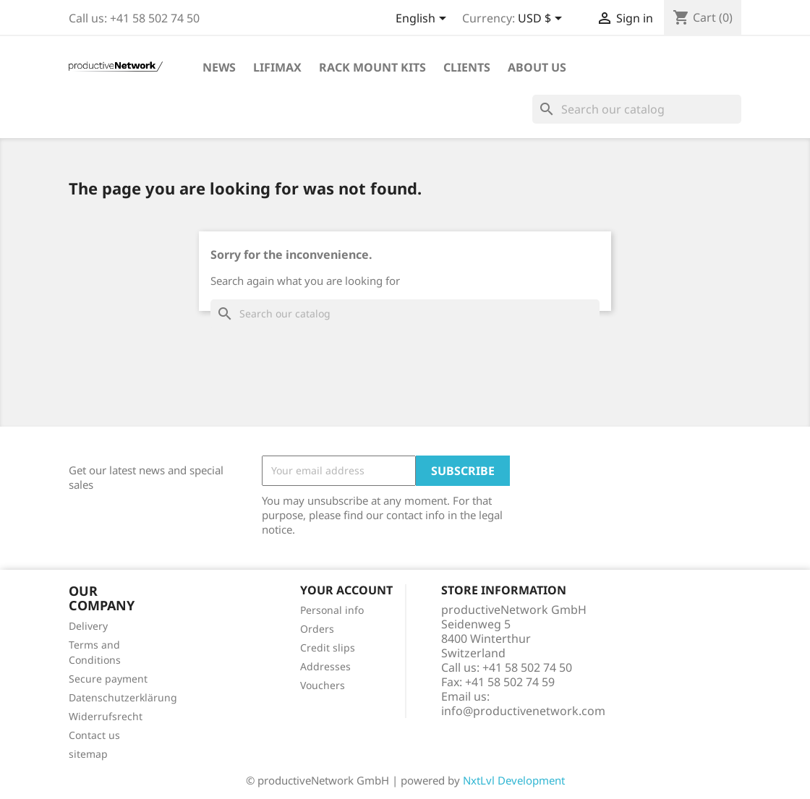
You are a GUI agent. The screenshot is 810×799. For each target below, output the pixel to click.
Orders (317, 629)
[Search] (636, 109)
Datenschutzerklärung (123, 697)
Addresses (325, 666)
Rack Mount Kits (372, 67)
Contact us (94, 735)
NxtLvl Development (514, 780)
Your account (346, 590)
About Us (537, 67)
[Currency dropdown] (542, 19)
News (219, 67)
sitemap (88, 754)
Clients (466, 67)
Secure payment (108, 678)
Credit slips (327, 647)
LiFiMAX (277, 67)
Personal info (332, 610)
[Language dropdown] (423, 19)
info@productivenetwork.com (523, 711)
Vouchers (322, 685)
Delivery (88, 626)
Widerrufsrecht (105, 716)
